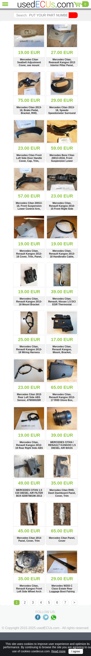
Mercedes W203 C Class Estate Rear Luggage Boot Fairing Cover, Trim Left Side (62, 590)
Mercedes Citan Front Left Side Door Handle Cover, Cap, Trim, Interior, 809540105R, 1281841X (29, 161)
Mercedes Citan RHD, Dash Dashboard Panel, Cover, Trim (62, 493)
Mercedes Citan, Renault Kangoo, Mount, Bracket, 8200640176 (62, 351)
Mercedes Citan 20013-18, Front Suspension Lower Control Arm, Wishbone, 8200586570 (29, 207)
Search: (21, 15)
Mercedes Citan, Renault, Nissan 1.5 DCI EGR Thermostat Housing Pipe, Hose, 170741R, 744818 (62, 304)
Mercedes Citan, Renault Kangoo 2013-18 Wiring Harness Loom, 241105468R (29, 351)
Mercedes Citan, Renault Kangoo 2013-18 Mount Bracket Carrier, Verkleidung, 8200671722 (29, 304)
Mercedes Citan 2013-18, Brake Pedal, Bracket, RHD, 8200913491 (29, 111)
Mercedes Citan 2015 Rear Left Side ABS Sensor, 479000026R (29, 397)
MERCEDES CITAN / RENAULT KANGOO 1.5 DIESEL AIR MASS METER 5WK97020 (62, 446)
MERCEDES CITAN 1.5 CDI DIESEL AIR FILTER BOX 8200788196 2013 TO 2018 (29, 494)
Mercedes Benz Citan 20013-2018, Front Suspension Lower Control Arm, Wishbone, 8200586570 (62, 161)
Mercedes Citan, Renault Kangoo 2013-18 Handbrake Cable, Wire (62, 255)
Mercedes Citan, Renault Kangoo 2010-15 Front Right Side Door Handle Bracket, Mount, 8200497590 (62, 209)
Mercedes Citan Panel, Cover (62, 539)
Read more (58, 651)
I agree (76, 651)
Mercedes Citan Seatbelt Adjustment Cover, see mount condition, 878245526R (29, 64)
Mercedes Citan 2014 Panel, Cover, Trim (29, 539)
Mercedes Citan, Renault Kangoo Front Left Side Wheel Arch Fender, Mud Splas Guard (29, 591)
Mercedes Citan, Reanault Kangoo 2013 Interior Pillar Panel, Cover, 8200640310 (62, 64)
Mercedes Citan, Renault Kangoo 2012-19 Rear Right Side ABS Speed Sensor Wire (29, 446)
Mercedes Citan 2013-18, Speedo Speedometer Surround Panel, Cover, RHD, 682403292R (62, 113)
